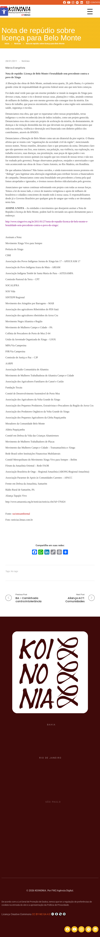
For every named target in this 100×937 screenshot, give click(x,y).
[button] (4, 12)
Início (7, 44)
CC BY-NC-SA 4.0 (49, 914)
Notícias (17, 44)
